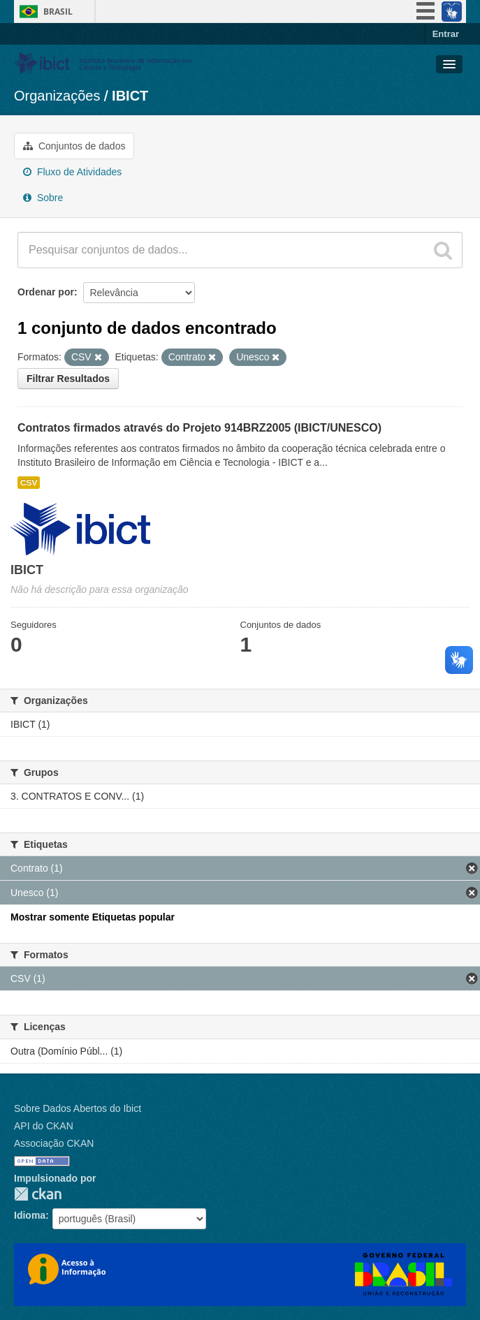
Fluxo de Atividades (72, 171)
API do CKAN (43, 1125)
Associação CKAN (54, 1143)
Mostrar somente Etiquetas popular (92, 917)
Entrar (445, 34)
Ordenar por (45, 292)
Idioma (29, 1215)
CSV (28, 482)
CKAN (37, 1194)
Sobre (43, 197)
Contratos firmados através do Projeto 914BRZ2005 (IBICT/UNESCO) (199, 428)
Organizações (57, 95)
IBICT (130, 95)
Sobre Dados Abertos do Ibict (77, 1108)
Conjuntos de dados (74, 146)
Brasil (58, 11)
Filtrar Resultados (68, 378)
